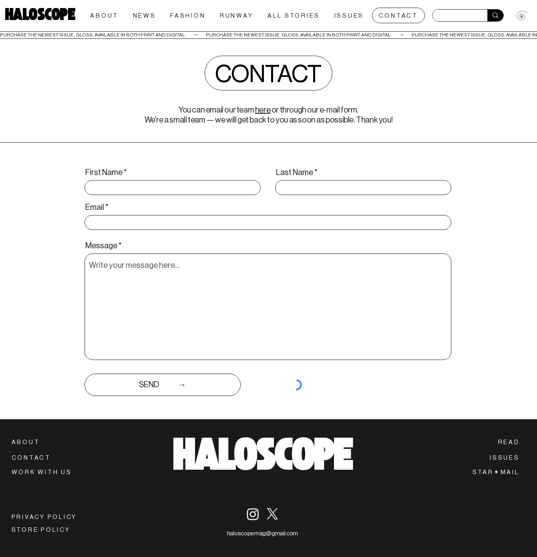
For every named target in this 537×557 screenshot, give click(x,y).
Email (94, 207)
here (262, 110)
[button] (496, 472)
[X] (272, 514)
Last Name (294, 173)
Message (101, 246)
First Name (104, 173)
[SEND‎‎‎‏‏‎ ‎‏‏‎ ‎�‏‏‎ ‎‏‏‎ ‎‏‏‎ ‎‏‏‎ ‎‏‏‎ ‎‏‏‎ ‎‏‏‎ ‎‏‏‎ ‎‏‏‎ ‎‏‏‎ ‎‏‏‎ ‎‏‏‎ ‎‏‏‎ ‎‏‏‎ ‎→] (162, 385)
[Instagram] (253, 514)
